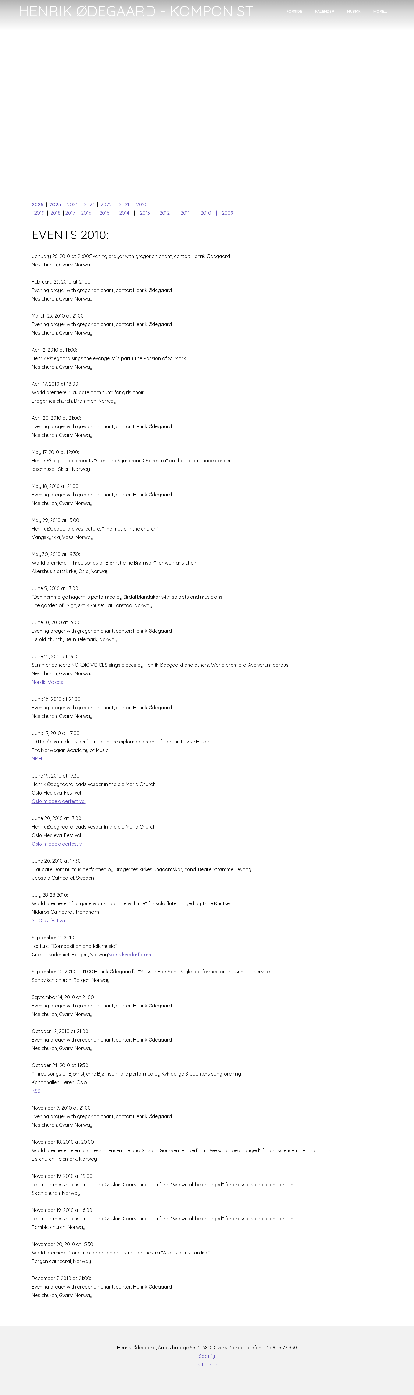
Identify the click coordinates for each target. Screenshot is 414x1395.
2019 (39, 213)
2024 (72, 204)
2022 (106, 204)
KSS (36, 1091)
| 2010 (205, 213)
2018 (55, 213)
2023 (89, 204)
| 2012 (164, 213)
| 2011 (185, 213)
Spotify (207, 1356)
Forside (294, 11)
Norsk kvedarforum (129, 954)
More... (380, 11)
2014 (124, 213)
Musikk (354, 11)
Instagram (207, 1365)
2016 (86, 213)
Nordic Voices (47, 682)
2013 (145, 213)
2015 (104, 213)
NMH (37, 759)
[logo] (136, 11)
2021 (124, 204)
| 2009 (225, 213)
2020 (142, 204)
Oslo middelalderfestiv (57, 844)
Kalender (324, 11)
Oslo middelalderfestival (59, 801)
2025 (55, 204)
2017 (70, 213)
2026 (37, 204)
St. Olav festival (49, 920)
